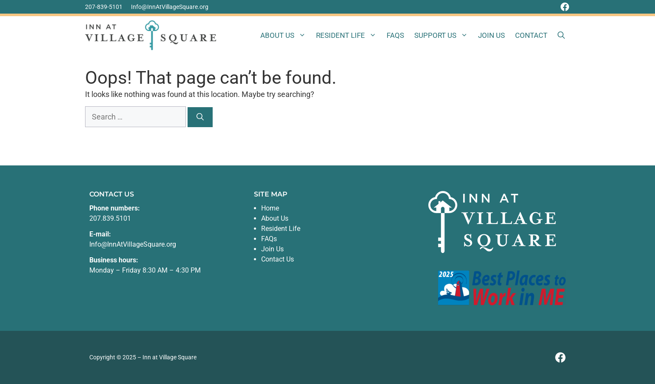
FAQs (395, 35)
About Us (285, 35)
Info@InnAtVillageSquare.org (169, 6)
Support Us (443, 35)
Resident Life (349, 35)
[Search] (200, 117)
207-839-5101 (103, 6)
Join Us (491, 35)
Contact (531, 35)
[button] (561, 35)
